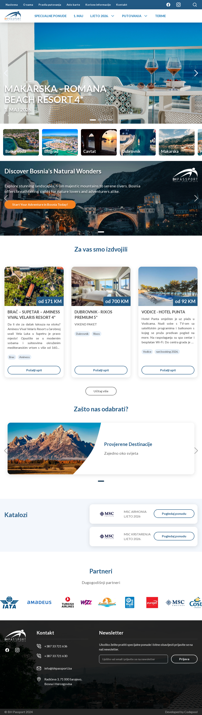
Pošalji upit (34, 370)
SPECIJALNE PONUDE (50, 16)
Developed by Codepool (181, 712)
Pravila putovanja (50, 4)
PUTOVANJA (135, 16)
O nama (28, 4)
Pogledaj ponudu (174, 513)
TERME (160, 16)
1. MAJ (78, 16)
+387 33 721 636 (52, 646)
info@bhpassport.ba (54, 668)
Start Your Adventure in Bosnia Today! (40, 204)
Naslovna (12, 4)
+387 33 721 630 (52, 656)
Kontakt (121, 4)
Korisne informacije (98, 4)
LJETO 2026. (102, 16)
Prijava (184, 659)
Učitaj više (101, 391)
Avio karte (73, 4)
